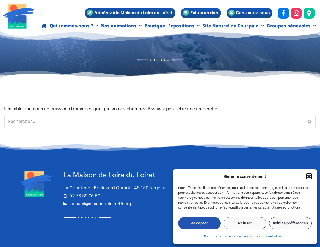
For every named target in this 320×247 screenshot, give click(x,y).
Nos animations (121, 26)
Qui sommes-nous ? (74, 26)
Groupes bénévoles (291, 26)
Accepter (199, 223)
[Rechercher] (154, 121)
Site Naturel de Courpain (233, 26)
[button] (309, 176)
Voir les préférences (290, 223)
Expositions (184, 26)
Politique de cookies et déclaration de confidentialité (242, 236)
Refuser (245, 223)
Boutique (155, 26)
